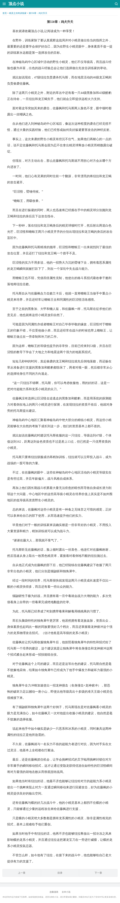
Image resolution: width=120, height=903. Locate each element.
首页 (4, 13)
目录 (59, 873)
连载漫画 (54, 892)
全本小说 (66, 892)
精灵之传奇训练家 (17, 13)
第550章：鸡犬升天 (38, 13)
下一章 (98, 873)
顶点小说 (16, 4)
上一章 (21, 873)
